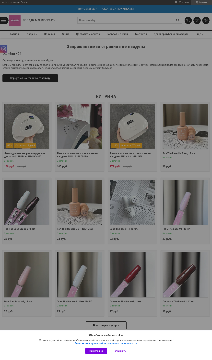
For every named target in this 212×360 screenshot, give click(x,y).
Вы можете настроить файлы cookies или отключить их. (105, 343)
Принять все (96, 351)
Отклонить (120, 351)
